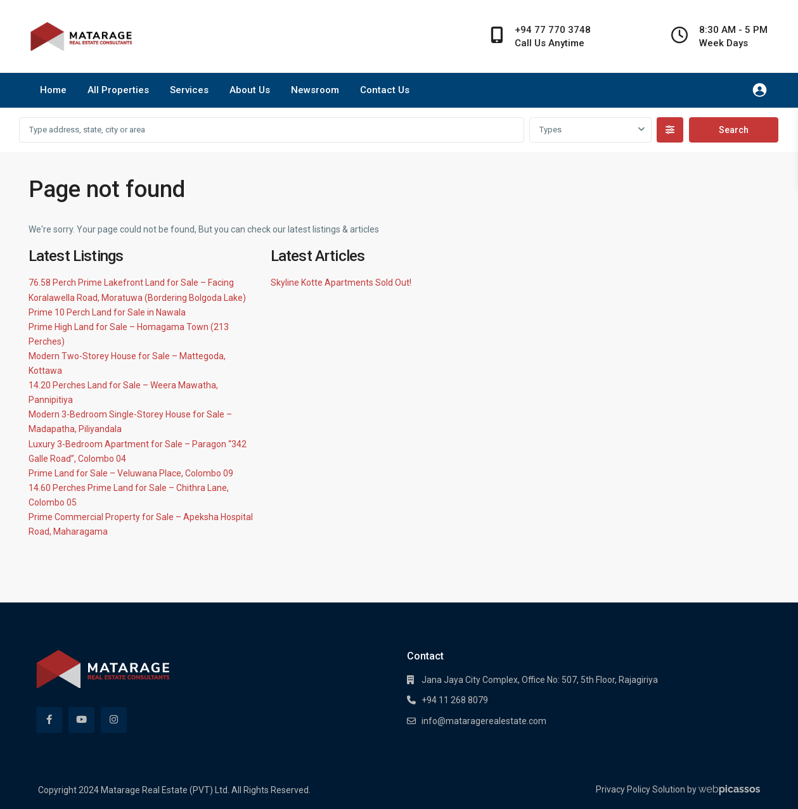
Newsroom (315, 90)
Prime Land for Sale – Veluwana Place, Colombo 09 (131, 473)
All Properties (118, 90)
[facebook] (49, 720)
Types (550, 129)
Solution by (706, 789)
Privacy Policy (623, 789)
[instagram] (114, 720)
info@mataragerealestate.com (484, 721)
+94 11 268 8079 (455, 700)
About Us (249, 90)
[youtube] (81, 720)
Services (189, 90)
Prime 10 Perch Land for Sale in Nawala (107, 312)
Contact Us (384, 90)
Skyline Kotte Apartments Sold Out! (341, 282)
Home (53, 90)
